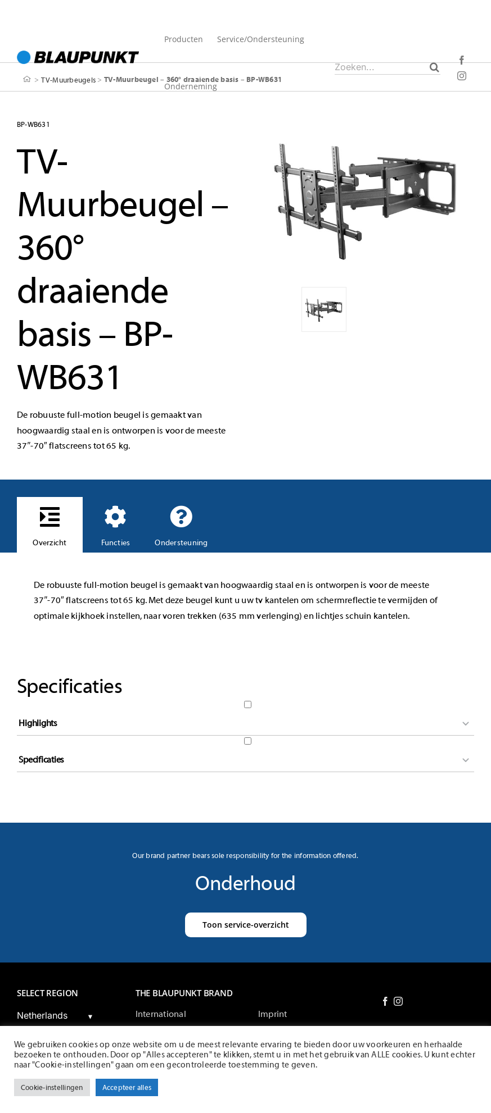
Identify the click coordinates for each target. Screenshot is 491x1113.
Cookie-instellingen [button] (52, 1087)
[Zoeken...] (387, 67)
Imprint (272, 1014)
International (161, 1014)
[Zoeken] (434, 67)
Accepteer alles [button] (127, 1087)
